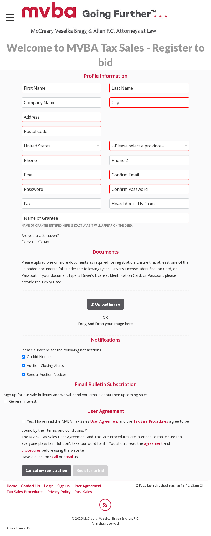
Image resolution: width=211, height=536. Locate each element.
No (46, 241)
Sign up (63, 485)
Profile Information (105, 76)
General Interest (20, 401)
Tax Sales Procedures (25, 491)
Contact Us (30, 485)
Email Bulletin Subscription (105, 384)
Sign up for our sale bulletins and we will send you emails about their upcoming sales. (76, 394)
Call (55, 456)
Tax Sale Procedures (150, 421)
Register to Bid (90, 470)
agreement (153, 443)
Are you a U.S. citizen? (40, 235)
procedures (31, 450)
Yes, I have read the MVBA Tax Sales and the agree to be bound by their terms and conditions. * (105, 426)
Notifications (105, 340)
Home (12, 485)
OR (105, 317)
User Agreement (105, 411)
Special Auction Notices (44, 374)
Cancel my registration (46, 470)
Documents (105, 252)
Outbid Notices (37, 356)
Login (48, 485)
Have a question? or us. (50, 456)
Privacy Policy (58, 491)
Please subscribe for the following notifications (61, 350)
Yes (30, 241)
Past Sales (83, 491)
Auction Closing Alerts (43, 365)
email (68, 456)
